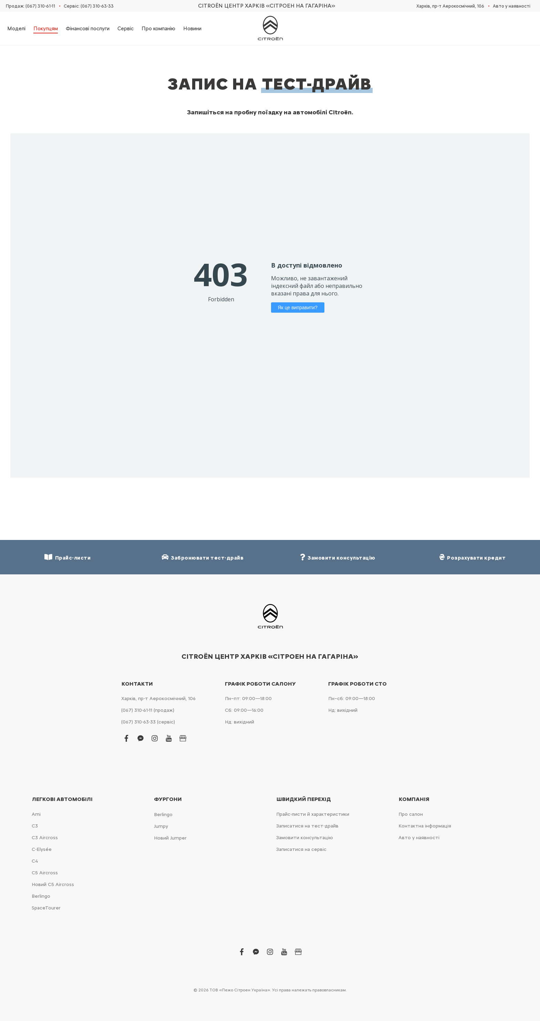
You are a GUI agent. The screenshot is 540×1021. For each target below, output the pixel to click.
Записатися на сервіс (301, 849)
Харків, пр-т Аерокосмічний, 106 (450, 6)
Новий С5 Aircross (53, 884)
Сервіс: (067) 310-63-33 (89, 6)
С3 (35, 826)
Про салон (410, 814)
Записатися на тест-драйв (307, 826)
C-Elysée (42, 849)
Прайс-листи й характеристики (312, 814)
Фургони (168, 799)
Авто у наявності (511, 6)
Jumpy (161, 826)
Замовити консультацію (304, 838)
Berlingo (41, 896)
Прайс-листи (67, 557)
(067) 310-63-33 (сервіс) (148, 722)
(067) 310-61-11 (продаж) (147, 710)
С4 (35, 861)
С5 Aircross (45, 873)
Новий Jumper (170, 838)
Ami (36, 814)
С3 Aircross (45, 838)
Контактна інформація (424, 826)
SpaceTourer (46, 908)
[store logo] (270, 28)
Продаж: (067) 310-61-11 (30, 6)
